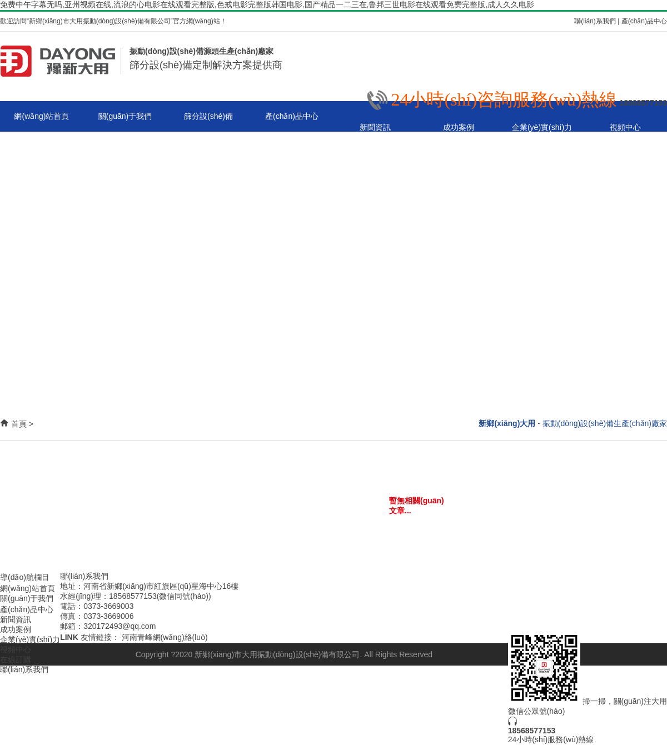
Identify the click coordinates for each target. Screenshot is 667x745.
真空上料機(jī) (292, 238)
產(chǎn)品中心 (644, 21)
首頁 (19, 423)
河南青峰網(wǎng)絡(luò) (165, 637)
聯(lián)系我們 (595, 21)
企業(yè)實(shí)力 (542, 127)
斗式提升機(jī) (292, 360)
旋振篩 (291, 146)
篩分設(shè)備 (208, 116)
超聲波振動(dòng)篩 (291, 207)
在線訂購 (15, 659)
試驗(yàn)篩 (291, 268)
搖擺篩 (291, 299)
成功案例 (458, 127)
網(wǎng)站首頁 (41, 116)
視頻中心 (625, 127)
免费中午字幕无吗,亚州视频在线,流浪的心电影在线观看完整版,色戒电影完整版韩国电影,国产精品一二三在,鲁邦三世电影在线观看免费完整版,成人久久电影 (267, 4)
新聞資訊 (375, 127)
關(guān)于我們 (125, 116)
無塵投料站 (291, 330)
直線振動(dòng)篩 (291, 177)
